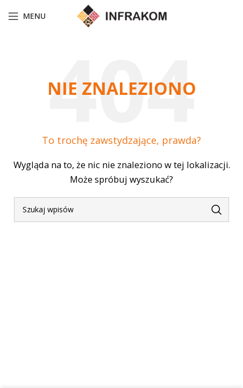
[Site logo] (122, 15)
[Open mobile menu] (27, 16)
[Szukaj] (121, 209)
